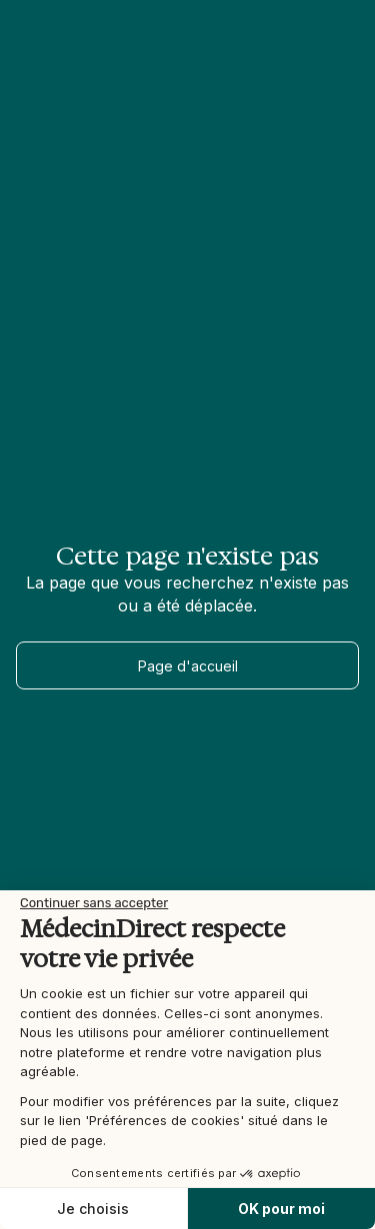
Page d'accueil (188, 665)
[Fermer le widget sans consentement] (94, 903)
